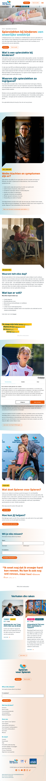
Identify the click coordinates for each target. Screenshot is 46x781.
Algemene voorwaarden (8, 752)
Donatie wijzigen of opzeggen (9, 746)
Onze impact (5, 723)
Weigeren (22, 402)
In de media (31, 622)
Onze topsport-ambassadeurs (9, 727)
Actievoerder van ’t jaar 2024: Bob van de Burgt (12, 628)
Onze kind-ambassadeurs (8, 729)
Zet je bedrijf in (6, 713)
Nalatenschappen (6, 715)
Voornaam (4, 546)
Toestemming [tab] (8, 381)
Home (3, 28)
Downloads (5, 741)
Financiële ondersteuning (8, 744)
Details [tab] (23, 381)
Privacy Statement (7, 750)
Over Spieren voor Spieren (8, 721)
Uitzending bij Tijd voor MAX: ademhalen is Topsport (35, 628)
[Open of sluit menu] (42, 3)
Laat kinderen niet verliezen (10, 524)
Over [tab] (38, 381)
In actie (13, 622)
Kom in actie (5, 709)
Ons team (4, 730)
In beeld (7, 622)
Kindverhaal (39, 622)
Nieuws (4, 732)
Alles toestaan (37, 402)
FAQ (3, 743)
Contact (4, 739)
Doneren (4, 707)
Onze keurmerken (6, 748)
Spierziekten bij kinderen (8, 725)
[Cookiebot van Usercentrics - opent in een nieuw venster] (38, 378)
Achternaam (26, 546)
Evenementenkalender (8, 711)
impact (14, 315)
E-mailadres (5, 550)
